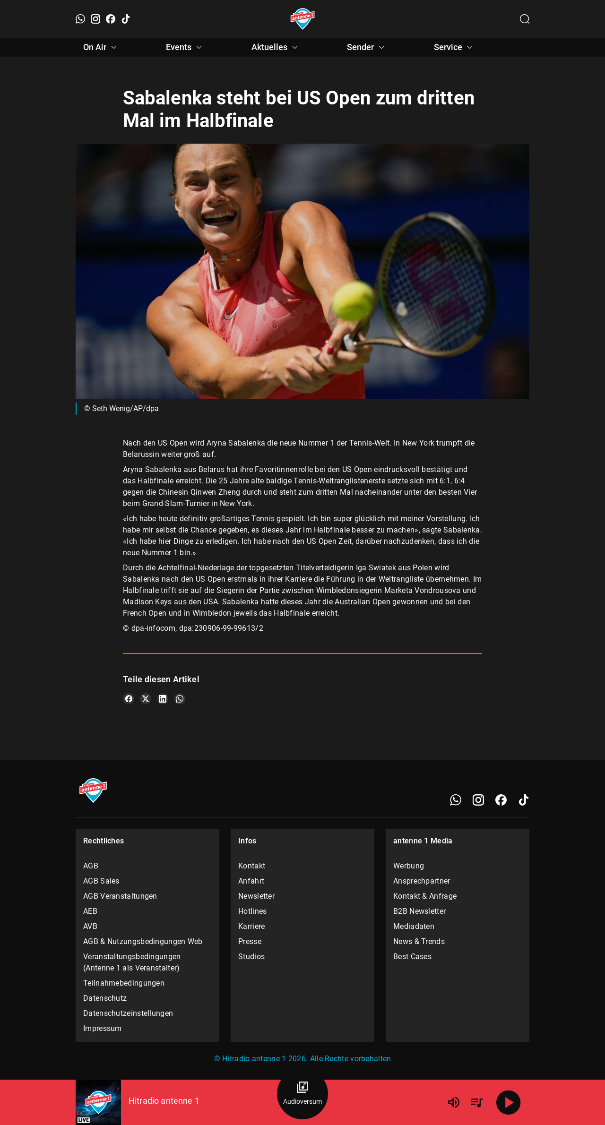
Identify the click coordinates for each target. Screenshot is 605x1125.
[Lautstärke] (453, 1102)
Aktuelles (276, 47)
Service (454, 47)
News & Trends (419, 941)
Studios (251, 956)
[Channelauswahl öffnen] (524, 18)
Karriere (251, 926)
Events (185, 47)
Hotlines (252, 911)
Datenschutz (105, 998)
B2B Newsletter (419, 911)
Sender (367, 47)
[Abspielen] (508, 1102)
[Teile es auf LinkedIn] (162, 698)
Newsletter (256, 896)
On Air (101, 47)
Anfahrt (251, 880)
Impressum (102, 1028)
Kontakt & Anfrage (425, 896)
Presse (249, 941)
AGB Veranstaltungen (120, 896)
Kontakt (251, 865)
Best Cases (412, 956)
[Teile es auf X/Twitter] (145, 698)
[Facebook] (110, 19)
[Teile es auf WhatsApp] (179, 698)
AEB (90, 911)
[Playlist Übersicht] (476, 1102)
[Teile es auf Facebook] (128, 698)
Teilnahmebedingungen (123, 983)
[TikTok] (125, 19)
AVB (90, 926)
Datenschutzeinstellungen (128, 1013)
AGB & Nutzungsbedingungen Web (143, 941)
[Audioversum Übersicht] (302, 1093)
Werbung (408, 865)
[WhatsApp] (80, 19)
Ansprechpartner (421, 880)
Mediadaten (413, 926)
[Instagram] (95, 19)
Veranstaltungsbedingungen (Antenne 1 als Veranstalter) (132, 962)
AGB (90, 865)
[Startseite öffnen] (302, 19)
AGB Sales (101, 880)
